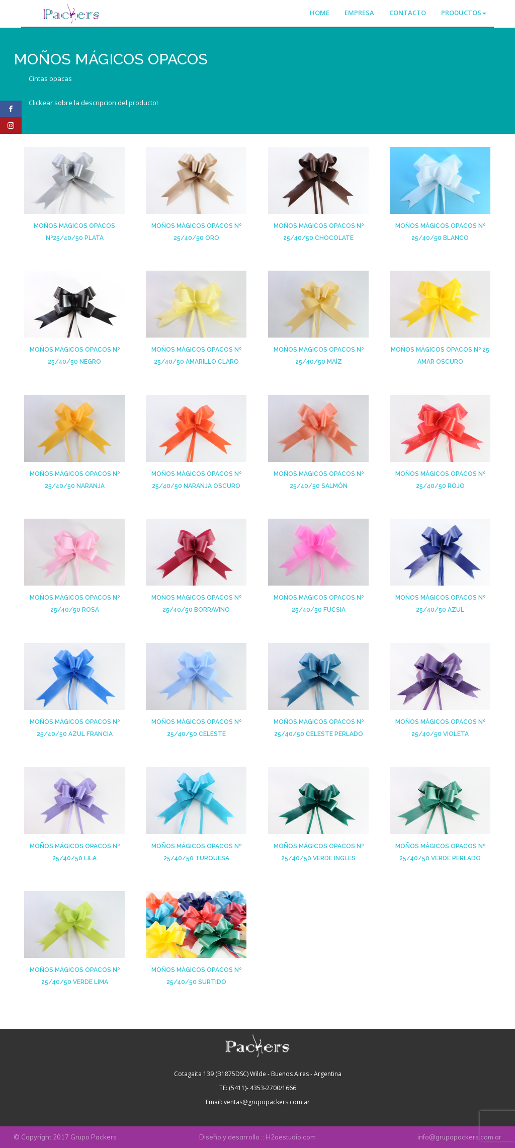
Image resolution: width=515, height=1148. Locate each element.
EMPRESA (359, 12)
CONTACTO (407, 12)
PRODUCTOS (463, 12)
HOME (319, 12)
